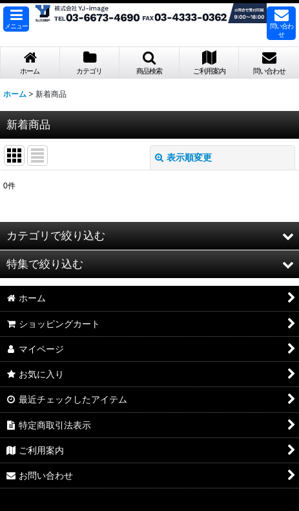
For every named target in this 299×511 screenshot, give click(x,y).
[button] (16, 19)
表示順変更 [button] (183, 157)
